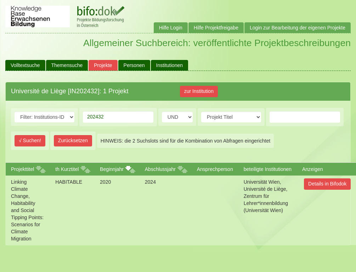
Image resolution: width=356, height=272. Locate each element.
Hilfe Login (170, 27)
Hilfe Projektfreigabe (216, 27)
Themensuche (67, 65)
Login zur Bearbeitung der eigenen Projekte (297, 27)
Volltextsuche (25, 65)
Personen (134, 65)
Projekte (103, 65)
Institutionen (169, 65)
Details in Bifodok (327, 184)
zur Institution (199, 91)
